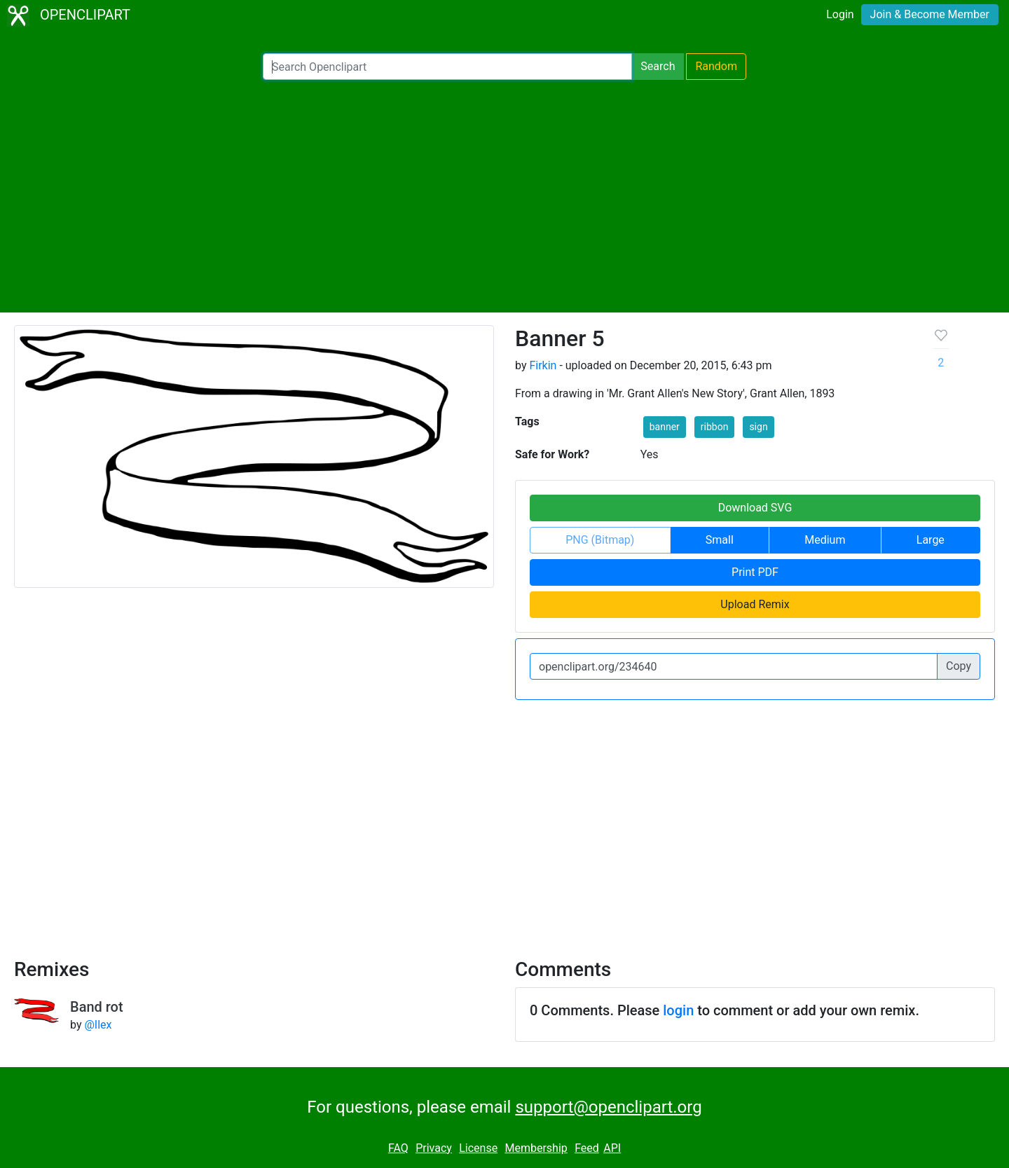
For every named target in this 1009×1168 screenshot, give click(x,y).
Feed (587, 1148)
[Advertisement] (504, 196)
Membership (535, 1148)
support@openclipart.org (608, 1107)
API (612, 1148)
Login (839, 14)
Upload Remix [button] (754, 604)
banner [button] (665, 426)
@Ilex (97, 1024)
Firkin (542, 365)
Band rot (96, 1006)
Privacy (434, 1148)
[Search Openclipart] (447, 66)
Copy (958, 666)
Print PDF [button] (755, 572)
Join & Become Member (929, 14)
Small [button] (720, 540)
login (678, 1010)
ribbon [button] (715, 426)
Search (657, 66)
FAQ (398, 1148)
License (478, 1148)
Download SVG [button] (755, 507)
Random (716, 66)
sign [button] (758, 426)
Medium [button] (824, 540)
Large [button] (931, 540)
